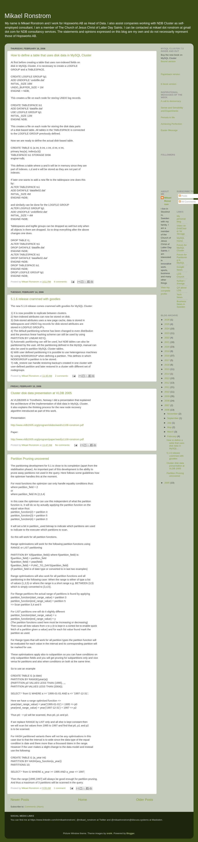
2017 (167, 360)
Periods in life (168, 117)
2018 (167, 355)
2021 (167, 342)
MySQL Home (180, 239)
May (169, 427)
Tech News (180, 296)
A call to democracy (171, 101)
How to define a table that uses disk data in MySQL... (175, 444)
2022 (167, 337)
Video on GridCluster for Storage (181, 229)
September (173, 418)
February (172, 436)
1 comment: (60, 788)
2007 (167, 405)
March (170, 431)
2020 (167, 346)
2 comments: (62, 376)
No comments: (63, 445)
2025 (167, 324)
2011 (167, 387)
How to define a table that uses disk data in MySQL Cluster (51, 55)
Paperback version (170, 74)
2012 (167, 382)
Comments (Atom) (34, 806)
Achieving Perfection (171, 124)
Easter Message (169, 130)
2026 (167, 319)
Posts (183, 196)
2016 (167, 364)
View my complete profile (165, 290)
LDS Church (180, 275)
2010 (167, 392)
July (169, 423)
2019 (167, 351)
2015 (167, 369)
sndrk (109, 833)
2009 (167, 396)
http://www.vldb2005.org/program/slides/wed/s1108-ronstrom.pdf (47, 425)
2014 (167, 374)
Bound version (168, 61)
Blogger (130, 833)
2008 (167, 400)
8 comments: (61, 281)
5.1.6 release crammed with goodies (35, 299)
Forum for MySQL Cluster (182, 248)
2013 (167, 378)
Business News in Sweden (181, 304)
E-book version (168, 84)
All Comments (187, 201)
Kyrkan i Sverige (181, 282)
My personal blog (181, 219)
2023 (167, 333)
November (173, 413)
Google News (180, 268)
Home (82, 799)
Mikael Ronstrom (28, 15)
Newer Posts (20, 799)
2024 (167, 328)
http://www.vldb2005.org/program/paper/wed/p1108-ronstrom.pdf (47, 439)
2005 (167, 482)
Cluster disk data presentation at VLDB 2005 (41, 393)
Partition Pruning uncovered (30, 458)
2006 (167, 409)
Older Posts (144, 799)
